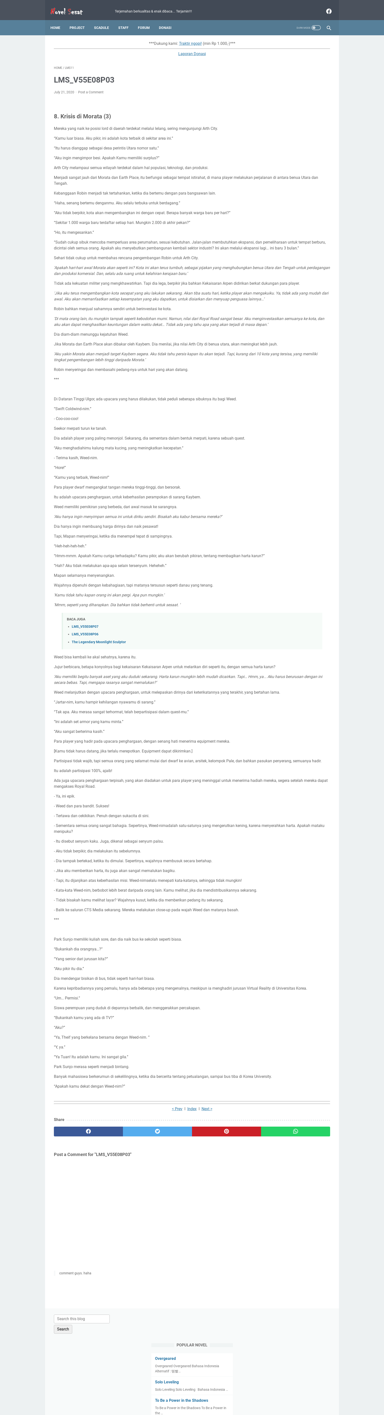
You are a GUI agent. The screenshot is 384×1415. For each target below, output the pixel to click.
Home (59, 19)
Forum (147, 19)
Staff (127, 19)
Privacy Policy (185, 1397)
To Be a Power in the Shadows (286, 127)
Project (80, 19)
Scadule (104, 19)
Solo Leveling (272, 104)
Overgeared (270, 80)
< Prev (131, 1198)
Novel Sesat (199, 1407)
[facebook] (325, 5)
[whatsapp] (216, 1221)
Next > (161, 1198)
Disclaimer (209, 1397)
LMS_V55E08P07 (85, 669)
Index (146, 1198)
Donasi (168, 19)
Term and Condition (155, 1397)
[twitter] (123, 1221)
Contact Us (230, 1397)
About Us (250, 1397)
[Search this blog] (284, 41)
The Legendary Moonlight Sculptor (99, 684)
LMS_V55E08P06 (85, 676)
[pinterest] (169, 1221)
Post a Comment (91, 87)
